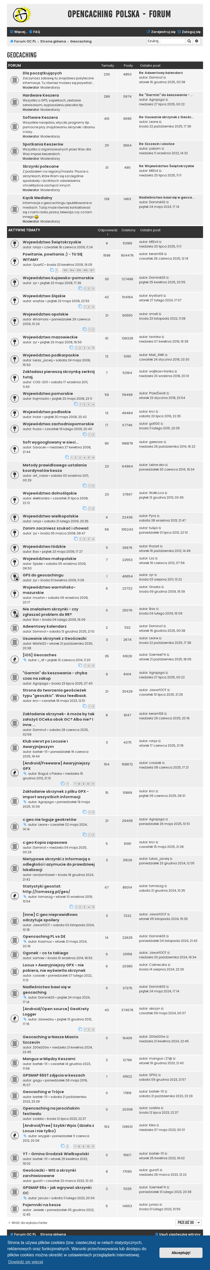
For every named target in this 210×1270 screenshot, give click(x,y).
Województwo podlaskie (47, 411)
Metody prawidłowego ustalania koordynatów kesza (55, 468)
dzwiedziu (46, 1019)
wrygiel (43, 1136)
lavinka (155, 337)
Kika (152, 1125)
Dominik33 (157, 202)
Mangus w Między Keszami (49, 1058)
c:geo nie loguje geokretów (49, 819)
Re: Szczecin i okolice (156, 144)
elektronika (41, 498)
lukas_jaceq (43, 360)
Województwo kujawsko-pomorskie (58, 277)
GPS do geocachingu (43, 575)
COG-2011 (40, 382)
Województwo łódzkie (44, 546)
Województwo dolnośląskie (50, 493)
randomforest (44, 875)
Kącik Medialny (37, 197)
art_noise (40, 475)
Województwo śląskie (44, 296)
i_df (41, 660)
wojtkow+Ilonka (161, 371)
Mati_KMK (156, 355)
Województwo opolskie (45, 314)
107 (92, 270)
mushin (39, 597)
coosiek (155, 763)
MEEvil (153, 170)
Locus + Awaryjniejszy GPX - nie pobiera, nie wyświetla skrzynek (54, 967)
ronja (37, 247)
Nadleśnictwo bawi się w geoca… (166, 197)
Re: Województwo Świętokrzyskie (166, 166)
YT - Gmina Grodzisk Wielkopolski (56, 1153)
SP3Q (153, 1075)
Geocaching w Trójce (43, 1091)
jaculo (43, 1198)
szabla (38, 1118)
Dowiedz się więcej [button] (25, 1262)
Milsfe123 (39, 643)
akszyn (154, 1008)
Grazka (154, 587)
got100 (154, 423)
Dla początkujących (42, 73)
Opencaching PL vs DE (44, 936)
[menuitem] (34, 32)
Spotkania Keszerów (43, 144)
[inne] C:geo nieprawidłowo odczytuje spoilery (50, 917)
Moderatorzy (50, 87)
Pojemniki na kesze (42, 1204)
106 (85, 270)
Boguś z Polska (50, 773)
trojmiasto (41, 398)
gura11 (38, 1181)
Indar (37, 417)
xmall (153, 314)
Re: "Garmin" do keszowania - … (166, 95)
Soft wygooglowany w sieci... (51, 442)
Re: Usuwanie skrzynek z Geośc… (166, 117)
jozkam (155, 148)
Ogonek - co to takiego (45, 953)
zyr (35, 283)
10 (88, 784)
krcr (152, 411)
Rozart (154, 546)
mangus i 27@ (160, 1058)
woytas (38, 301)
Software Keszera (40, 117)
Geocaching (22, 55)
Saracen (39, 447)
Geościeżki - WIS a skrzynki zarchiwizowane (49, 1173)
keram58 (156, 254)
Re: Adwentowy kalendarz (161, 73)
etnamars (41, 319)
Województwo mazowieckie (50, 337)
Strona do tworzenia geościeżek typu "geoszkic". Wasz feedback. (55, 693)
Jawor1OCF (157, 690)
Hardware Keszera (41, 95)
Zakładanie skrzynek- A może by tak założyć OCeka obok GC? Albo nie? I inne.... (59, 719)
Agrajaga (157, 99)
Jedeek (38, 1210)
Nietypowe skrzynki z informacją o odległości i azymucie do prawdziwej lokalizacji (59, 864)
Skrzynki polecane (41, 166)
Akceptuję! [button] (181, 1253)
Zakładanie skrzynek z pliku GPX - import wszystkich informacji (56, 794)
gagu (37, 1080)
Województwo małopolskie (49, 558)
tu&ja (153, 528)
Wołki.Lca (156, 493)
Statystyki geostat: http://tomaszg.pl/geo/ (46, 889)
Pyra (152, 516)
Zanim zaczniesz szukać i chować (56, 528)
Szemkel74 (157, 654)
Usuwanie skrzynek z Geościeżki (54, 638)
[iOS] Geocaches (39, 655)
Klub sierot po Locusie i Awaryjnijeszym (45, 744)
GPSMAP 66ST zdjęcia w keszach (54, 1075)
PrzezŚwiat (157, 393)
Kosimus (45, 941)
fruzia (37, 429)
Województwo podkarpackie (51, 355)
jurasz (154, 1204)
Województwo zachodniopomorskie (58, 424)
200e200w (41, 1047)
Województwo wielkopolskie (50, 516)
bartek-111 (40, 751)
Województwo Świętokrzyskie (52, 242)
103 (65, 270)
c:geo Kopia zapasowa (45, 842)
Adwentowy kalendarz (45, 626)
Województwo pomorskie (48, 393)
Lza (151, 558)
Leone (153, 122)
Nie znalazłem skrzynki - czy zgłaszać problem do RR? (50, 612)
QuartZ (38, 264)
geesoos (156, 442)
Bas (36, 551)
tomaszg (45, 896)
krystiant (156, 295)
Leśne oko (156, 465)
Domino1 (156, 77)
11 (93, 784)
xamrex (38, 958)
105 (79, 270)
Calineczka (158, 964)
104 (72, 270)
